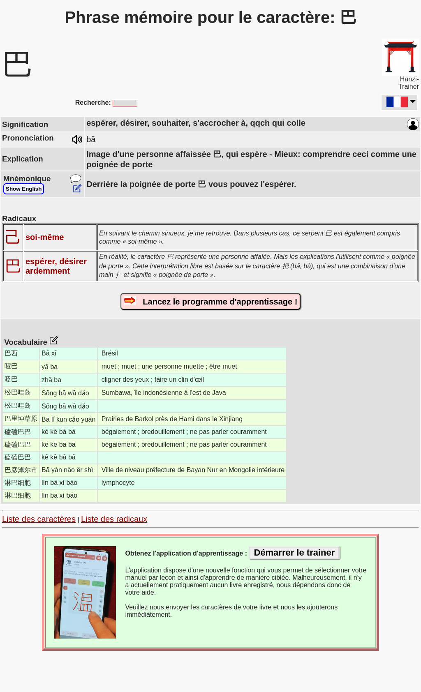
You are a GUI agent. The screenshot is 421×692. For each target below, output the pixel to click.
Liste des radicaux (114, 519)
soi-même (44, 237)
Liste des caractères (39, 519)
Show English (24, 189)
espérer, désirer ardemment (56, 266)
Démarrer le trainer (294, 552)
